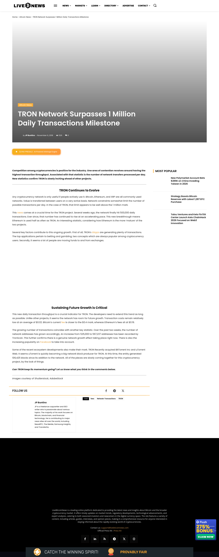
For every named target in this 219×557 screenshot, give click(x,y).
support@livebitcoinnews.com (114, 527)
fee (63, 322)
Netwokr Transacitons (106, 398)
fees (92, 398)
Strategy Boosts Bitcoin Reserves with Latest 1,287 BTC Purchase (188, 199)
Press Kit (118, 530)
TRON (120, 398)
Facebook (45, 342)
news (20, 212)
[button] (155, 5)
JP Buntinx (30, 135)
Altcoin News (25, 17)
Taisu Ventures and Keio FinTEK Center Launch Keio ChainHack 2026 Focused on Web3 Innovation (188, 219)
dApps (95, 232)
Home (15, 17)
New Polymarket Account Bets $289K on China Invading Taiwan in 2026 (188, 180)
